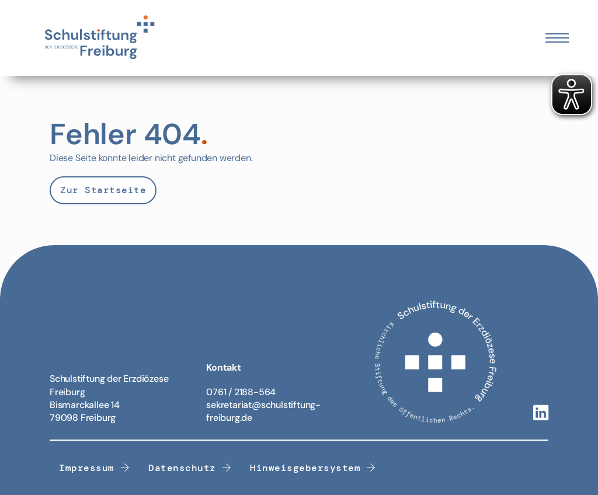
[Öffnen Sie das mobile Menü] (557, 38)
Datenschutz (189, 468)
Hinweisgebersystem (313, 468)
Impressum (94, 468)
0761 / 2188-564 (241, 392)
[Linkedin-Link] (540, 413)
